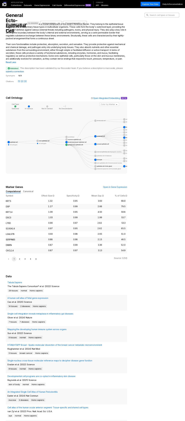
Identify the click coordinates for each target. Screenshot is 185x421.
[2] (22, 77)
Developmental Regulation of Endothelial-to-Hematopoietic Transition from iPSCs (20, 394)
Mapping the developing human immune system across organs (21, 325)
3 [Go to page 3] (25, 263)
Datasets (28, 5)
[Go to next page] (36, 262)
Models (104, 5)
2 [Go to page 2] (19, 263)
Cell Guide (57, 5)
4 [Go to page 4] (30, 263)
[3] (25, 77)
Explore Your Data (150, 4)
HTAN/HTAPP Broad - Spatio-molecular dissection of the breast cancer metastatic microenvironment (23, 335)
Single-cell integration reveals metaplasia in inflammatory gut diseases (20, 316)
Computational (13, 187)
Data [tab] (149, 42)
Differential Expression (74, 5)
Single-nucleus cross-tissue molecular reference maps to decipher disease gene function (21, 346)
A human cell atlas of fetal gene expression (20, 303)
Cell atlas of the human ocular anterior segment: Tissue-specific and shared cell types (22, 383)
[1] (19, 77)
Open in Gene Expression (115, 183)
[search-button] (147, 15)
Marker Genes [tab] (153, 37)
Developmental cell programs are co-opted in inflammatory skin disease (21, 357)
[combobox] (109, 100)
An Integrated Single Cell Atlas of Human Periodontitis (21, 366)
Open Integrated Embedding (106, 94)
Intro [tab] (149, 28)
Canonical (28, 187)
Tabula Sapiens (13, 291)
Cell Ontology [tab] (153, 33)
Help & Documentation (172, 4)
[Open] (116, 100)
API (97, 5)
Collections (16, 5)
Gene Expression (42, 5)
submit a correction (15, 67)
